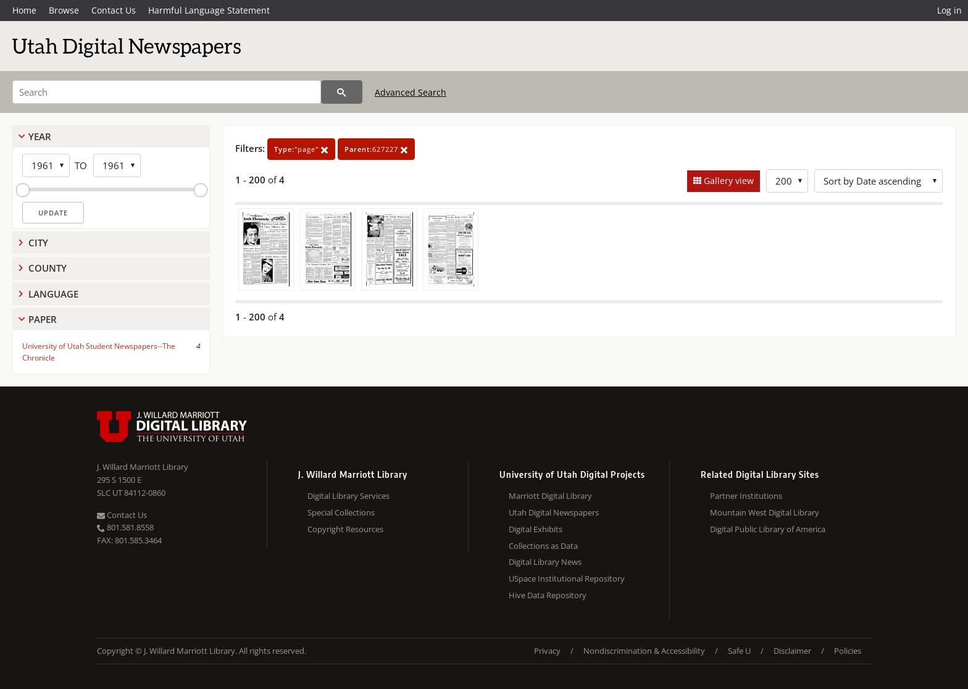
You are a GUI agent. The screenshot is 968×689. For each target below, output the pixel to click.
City (38, 242)
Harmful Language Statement (209, 10)
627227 (376, 149)
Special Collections (341, 512)
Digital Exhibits (535, 529)
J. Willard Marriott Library (142, 466)
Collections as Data (543, 545)
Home (24, 10)
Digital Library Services (348, 495)
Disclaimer (792, 650)
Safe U (739, 650)
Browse (64, 10)
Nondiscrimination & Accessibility (644, 650)
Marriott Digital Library (550, 495)
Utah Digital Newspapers (554, 512)
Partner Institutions (746, 495)
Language (53, 294)
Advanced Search (410, 92)
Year (39, 136)
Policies (847, 650)
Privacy (547, 650)
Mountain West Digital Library (764, 512)
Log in (949, 10)
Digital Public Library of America (767, 529)
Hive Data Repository (547, 595)
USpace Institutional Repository (567, 578)
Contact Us (113, 10)
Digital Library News (545, 561)
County (47, 268)
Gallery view (727, 180)
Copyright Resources (345, 529)
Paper (42, 319)
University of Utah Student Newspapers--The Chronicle (98, 352)
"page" (301, 149)
